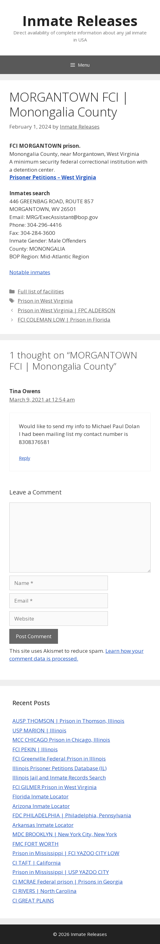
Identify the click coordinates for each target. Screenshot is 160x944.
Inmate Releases (80, 20)
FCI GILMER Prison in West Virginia (54, 787)
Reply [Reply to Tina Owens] (24, 458)
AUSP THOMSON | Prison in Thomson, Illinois (68, 720)
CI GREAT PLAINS (33, 900)
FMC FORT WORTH (35, 843)
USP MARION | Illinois (39, 730)
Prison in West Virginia (45, 300)
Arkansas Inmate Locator (42, 824)
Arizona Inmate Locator (41, 806)
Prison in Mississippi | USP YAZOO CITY (60, 872)
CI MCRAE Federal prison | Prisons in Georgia (67, 881)
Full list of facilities (41, 291)
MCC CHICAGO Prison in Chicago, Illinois (61, 739)
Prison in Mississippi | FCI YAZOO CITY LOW (65, 853)
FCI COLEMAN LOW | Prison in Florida (64, 319)
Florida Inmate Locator (40, 796)
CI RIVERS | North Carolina (44, 890)
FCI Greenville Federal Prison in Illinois (59, 758)
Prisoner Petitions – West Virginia (52, 177)
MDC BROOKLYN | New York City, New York (64, 834)
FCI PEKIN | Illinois (35, 749)
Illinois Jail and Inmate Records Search (59, 777)
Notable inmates (29, 272)
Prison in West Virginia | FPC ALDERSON (66, 310)
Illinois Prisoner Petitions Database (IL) (59, 768)
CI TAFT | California (36, 862)
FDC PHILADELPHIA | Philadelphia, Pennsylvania (71, 815)
